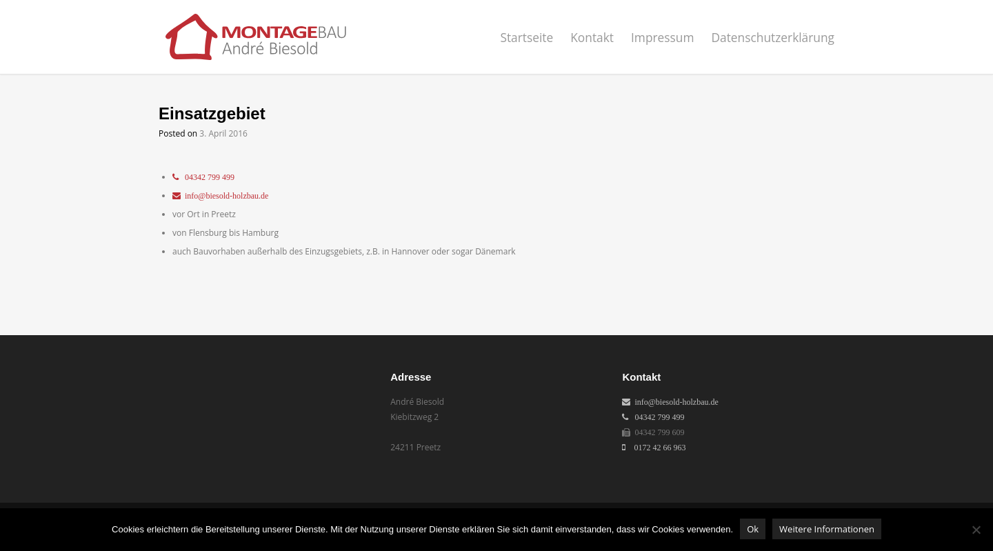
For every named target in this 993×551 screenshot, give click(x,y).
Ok (753, 529)
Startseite (526, 37)
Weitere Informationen (826, 529)
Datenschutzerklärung (772, 37)
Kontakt (592, 37)
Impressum (662, 37)
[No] (976, 530)
